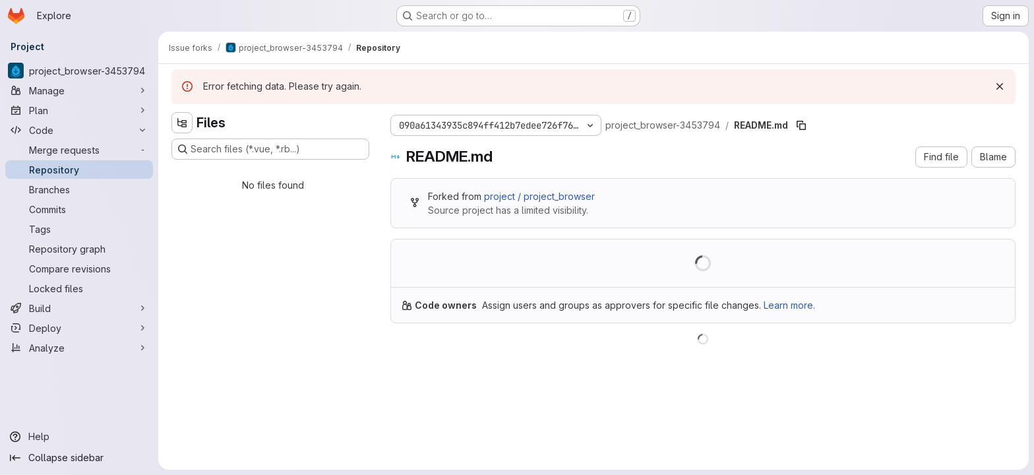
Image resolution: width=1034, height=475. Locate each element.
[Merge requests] (79, 150)
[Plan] (79, 110)
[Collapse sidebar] (79, 458)
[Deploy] (79, 328)
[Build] (79, 308)
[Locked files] (79, 288)
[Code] (79, 130)
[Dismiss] (1000, 86)
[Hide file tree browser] (182, 122)
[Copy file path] (801, 125)
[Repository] (79, 169)
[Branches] (79, 189)
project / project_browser (539, 196)
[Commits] (79, 209)
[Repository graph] (79, 248)
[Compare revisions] (79, 268)
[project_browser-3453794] (79, 70)
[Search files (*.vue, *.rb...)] (270, 149)
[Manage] (79, 90)
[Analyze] (79, 347)
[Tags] (79, 229)
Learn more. (789, 305)
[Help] (79, 437)
